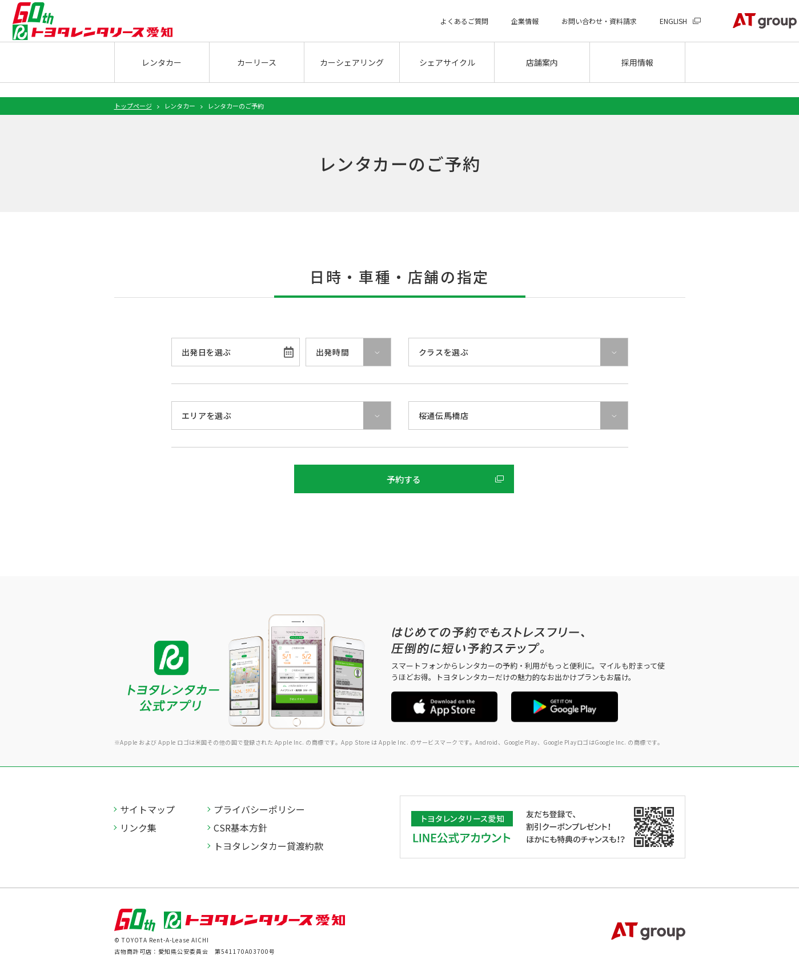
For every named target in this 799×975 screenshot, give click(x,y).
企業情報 (504, 28)
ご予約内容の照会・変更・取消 (393, 515)
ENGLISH (652, 28)
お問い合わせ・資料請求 (578, 28)
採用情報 (637, 77)
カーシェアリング (352, 77)
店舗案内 (542, 77)
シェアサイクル (447, 77)
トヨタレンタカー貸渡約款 (269, 846)
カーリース (256, 77)
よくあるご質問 (444, 28)
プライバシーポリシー (260, 809)
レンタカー (162, 77)
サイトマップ (148, 809)
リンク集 (139, 827)
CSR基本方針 (241, 827)
